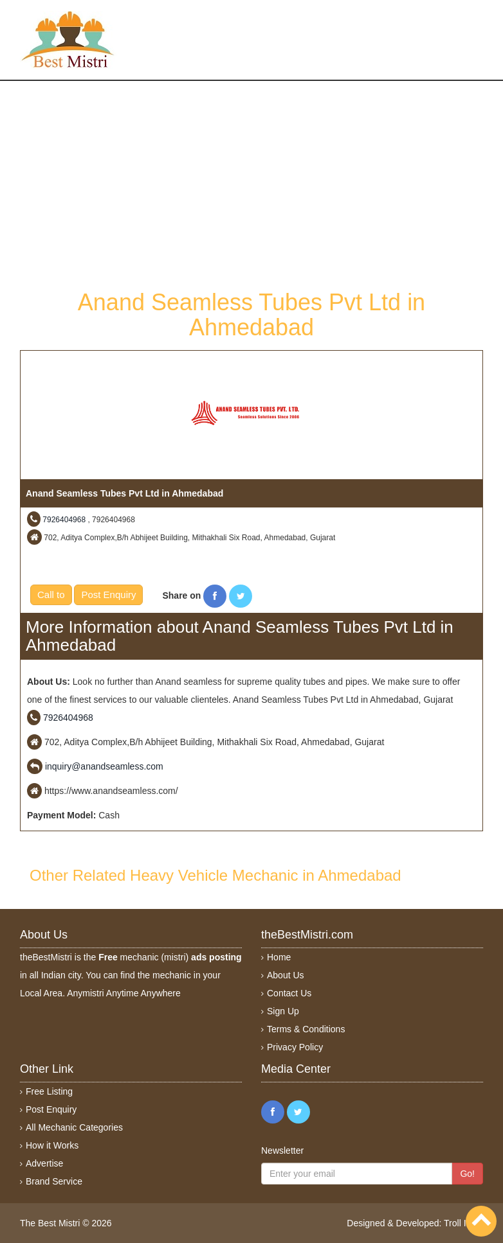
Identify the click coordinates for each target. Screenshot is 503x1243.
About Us (285, 975)
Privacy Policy (295, 1047)
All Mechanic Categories (74, 1127)
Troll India (463, 1223)
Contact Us (289, 993)
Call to (51, 594)
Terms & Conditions (306, 1029)
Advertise (44, 1163)
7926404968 (64, 519)
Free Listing (49, 1091)
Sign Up (283, 1011)
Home (279, 957)
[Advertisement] (251, 184)
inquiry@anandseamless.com (104, 766)
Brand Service (54, 1181)
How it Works (52, 1145)
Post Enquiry (108, 594)
